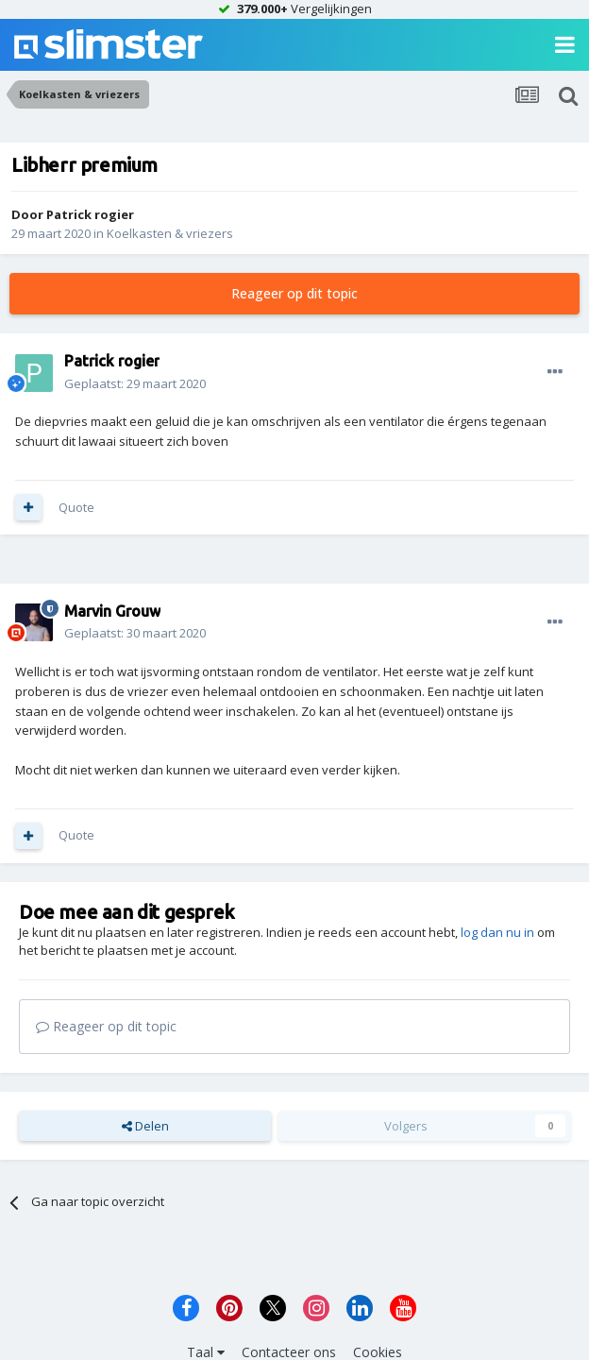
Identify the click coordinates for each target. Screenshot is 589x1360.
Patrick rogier (90, 214)
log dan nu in (497, 932)
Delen (145, 1126)
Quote (76, 507)
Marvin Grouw (112, 611)
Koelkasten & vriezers (170, 233)
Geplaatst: (135, 383)
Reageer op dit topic (294, 293)
